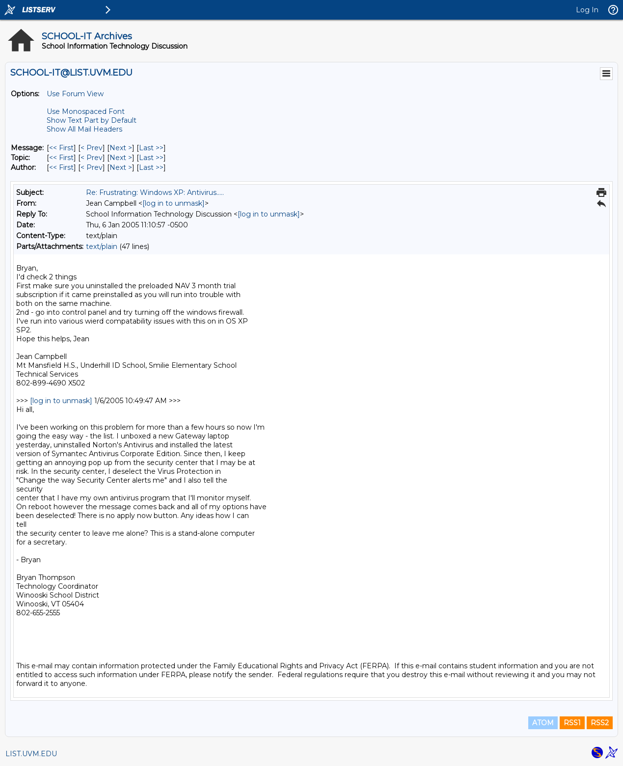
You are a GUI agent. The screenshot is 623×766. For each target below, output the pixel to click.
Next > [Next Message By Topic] (120, 157)
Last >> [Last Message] (151, 147)
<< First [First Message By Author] (61, 167)
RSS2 (600, 722)
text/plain (101, 246)
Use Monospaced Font (86, 111)
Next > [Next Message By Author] (120, 167)
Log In (587, 9)
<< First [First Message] (61, 147)
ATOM (543, 722)
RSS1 (572, 722)
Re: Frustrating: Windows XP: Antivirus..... (155, 192)
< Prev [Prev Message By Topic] (92, 157)
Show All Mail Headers (84, 129)
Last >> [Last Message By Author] (151, 167)
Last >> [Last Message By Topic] (151, 157)
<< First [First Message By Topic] (61, 157)
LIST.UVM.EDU (31, 753)
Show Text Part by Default (91, 120)
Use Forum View (75, 93)
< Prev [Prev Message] (92, 147)
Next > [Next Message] (120, 147)
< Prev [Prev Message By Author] (92, 167)
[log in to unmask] (173, 203)
